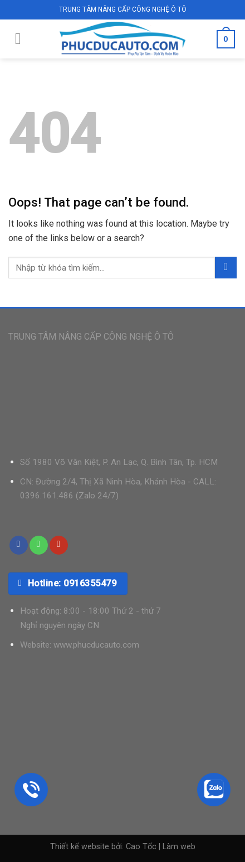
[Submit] (226, 267)
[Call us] (39, 545)
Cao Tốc (141, 846)
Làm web (179, 846)
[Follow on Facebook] (18, 545)
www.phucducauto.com (96, 645)
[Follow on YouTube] (59, 545)
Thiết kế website (79, 846)
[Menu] (18, 39)
